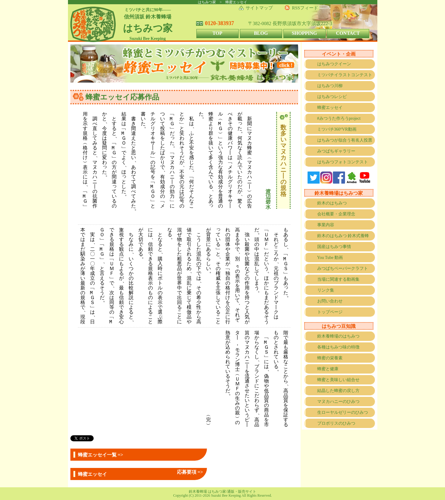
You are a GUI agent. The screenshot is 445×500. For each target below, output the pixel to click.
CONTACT (348, 33)
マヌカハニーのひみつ (338, 401)
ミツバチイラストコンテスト (344, 75)
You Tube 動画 (330, 257)
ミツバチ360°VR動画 (336, 129)
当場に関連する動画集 (338, 279)
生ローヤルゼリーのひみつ (342, 412)
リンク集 (325, 290)
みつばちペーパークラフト (342, 268)
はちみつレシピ (332, 96)
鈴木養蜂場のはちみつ (338, 336)
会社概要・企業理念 (336, 214)
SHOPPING (304, 33)
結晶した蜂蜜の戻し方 (338, 390)
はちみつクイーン (334, 64)
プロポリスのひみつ (336, 423)
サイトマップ (259, 7)
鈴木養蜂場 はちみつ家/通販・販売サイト (222, 491)
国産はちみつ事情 (334, 246)
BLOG (261, 33)
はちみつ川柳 (330, 85)
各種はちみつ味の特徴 (338, 347)
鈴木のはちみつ (332, 203)
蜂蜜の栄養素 (330, 358)
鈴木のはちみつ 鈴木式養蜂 (343, 236)
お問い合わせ (330, 301)
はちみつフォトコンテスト (342, 162)
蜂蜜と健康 (327, 369)
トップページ (330, 312)
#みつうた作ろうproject (339, 118)
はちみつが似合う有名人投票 (344, 140)
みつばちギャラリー (336, 151)
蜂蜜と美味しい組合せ (338, 379)
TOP (217, 33)
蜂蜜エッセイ (330, 107)
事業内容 (325, 225)
